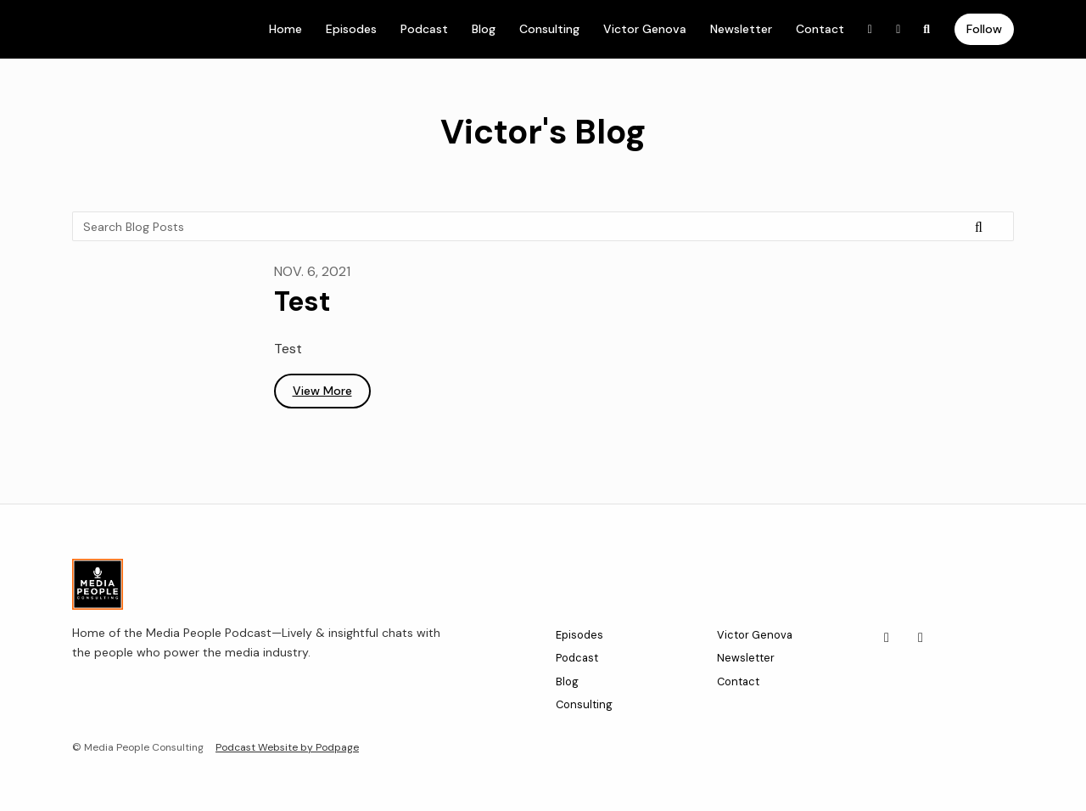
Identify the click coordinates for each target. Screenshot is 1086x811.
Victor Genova (644, 29)
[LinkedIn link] (870, 29)
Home (285, 29)
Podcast (424, 29)
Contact (820, 29)
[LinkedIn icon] (886, 637)
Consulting (549, 29)
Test (302, 301)
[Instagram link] (898, 29)
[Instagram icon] (920, 637)
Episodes (351, 29)
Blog (483, 29)
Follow (984, 29)
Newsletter (741, 29)
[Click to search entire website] (927, 29)
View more (322, 390)
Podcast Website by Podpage (287, 747)
